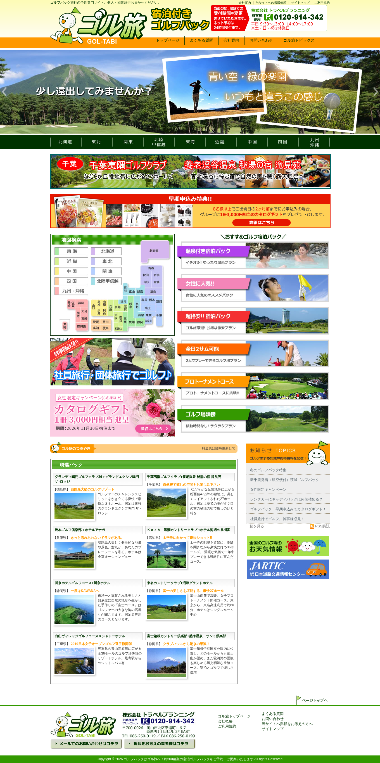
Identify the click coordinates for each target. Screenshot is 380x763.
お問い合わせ (273, 719)
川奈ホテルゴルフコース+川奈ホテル (82, 583)
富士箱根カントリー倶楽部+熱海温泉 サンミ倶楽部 (186, 636)
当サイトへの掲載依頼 (271, 2)
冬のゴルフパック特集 (268, 470)
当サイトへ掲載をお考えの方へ (287, 724)
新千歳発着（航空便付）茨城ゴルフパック (284, 480)
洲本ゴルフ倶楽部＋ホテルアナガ (80, 530)
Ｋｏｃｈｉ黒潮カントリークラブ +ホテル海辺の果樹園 (188, 530)
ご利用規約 (322, 2)
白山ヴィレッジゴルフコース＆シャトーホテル (90, 636)
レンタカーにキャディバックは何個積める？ (286, 499)
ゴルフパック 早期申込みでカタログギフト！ (288, 509)
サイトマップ (300, 2)
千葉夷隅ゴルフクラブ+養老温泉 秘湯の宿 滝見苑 (184, 477)
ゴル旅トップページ (234, 716)
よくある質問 (273, 714)
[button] (4, 91)
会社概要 (225, 721)
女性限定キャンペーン (268, 489)
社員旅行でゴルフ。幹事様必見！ (277, 519)
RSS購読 (320, 526)
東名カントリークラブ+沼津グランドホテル (180, 583)
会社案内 (245, 2)
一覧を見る (255, 526)
